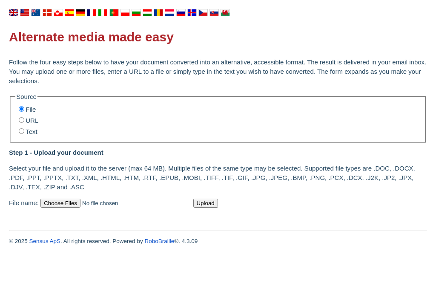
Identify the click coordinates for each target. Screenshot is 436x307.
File (31, 109)
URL (32, 120)
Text (31, 131)
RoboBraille (159, 241)
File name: (24, 202)
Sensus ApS (44, 241)
